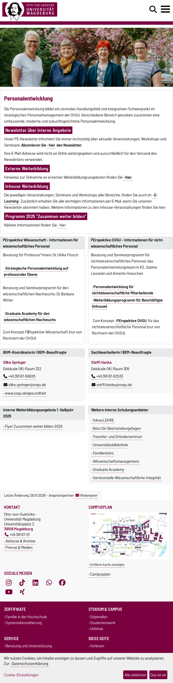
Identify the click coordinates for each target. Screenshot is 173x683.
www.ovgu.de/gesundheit (25, 393)
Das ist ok (158, 675)
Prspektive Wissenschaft (46, 332)
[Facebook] (62, 582)
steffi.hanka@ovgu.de (112, 385)
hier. (128, 177)
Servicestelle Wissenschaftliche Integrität (127, 478)
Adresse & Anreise (20, 541)
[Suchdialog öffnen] (153, 9)
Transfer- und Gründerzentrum (117, 437)
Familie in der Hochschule (26, 617)
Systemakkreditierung (24, 623)
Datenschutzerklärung (30, 663)
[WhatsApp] (49, 582)
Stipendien (99, 617)
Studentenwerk (103, 623)
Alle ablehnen (135, 675)
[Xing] (22, 591)
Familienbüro (103, 453)
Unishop (96, 629)
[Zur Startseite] (29, 10)
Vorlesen (97, 646)
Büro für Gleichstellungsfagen (117, 428)
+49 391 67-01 (17, 534)
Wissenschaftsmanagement (116, 461)
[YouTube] (8, 591)
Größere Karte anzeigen (107, 564)
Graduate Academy (108, 470)
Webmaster (86, 495)
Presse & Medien (19, 547)
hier (52, 145)
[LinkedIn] (35, 582)
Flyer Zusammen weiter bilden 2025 (34, 426)
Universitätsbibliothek (110, 445)
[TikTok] (22, 582)
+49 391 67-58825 (19, 376)
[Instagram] (8, 582)
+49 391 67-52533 (107, 376)
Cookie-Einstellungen (21, 675)
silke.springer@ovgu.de (25, 385)
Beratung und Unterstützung (29, 646)
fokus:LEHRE (103, 420)
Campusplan (100, 574)
